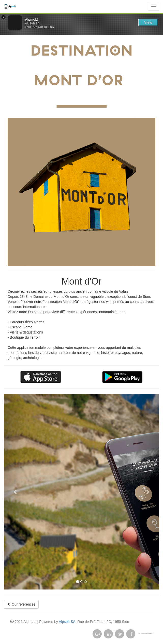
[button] (15, 491)
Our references (21, 604)
